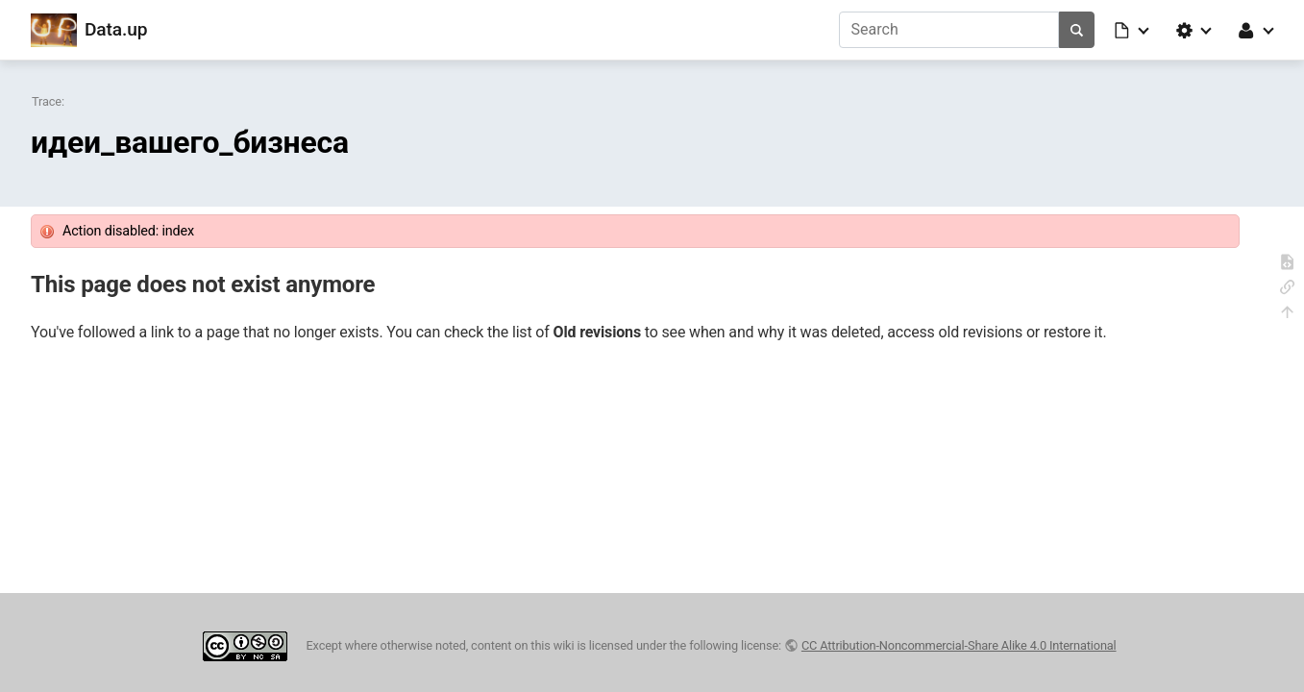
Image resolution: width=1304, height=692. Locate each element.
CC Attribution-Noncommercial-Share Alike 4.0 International (959, 645)
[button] (1133, 29)
